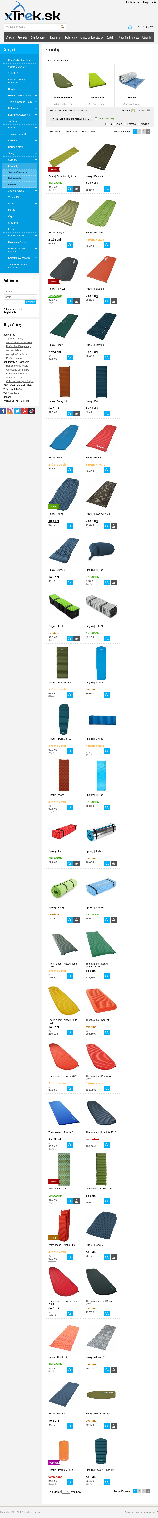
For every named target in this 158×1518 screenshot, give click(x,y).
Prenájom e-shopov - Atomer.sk (141, 1512)
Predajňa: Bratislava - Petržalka (134, 37)
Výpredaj (131, 124)
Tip (110, 124)
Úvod (48, 60)
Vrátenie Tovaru (14, 377)
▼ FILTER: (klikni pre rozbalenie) (71, 118)
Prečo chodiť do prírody (18, 346)
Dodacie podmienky (16, 373)
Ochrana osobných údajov (19, 381)
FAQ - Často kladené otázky (17, 385)
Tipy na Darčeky (14, 338)
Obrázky (125, 110)
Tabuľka (141, 110)
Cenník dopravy (38, 37)
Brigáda (7, 397)
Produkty (22, 37)
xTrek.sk (10, 37)
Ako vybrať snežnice (17, 354)
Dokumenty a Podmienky (16, 362)
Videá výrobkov (11, 393)
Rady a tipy (55, 37)
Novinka (145, 124)
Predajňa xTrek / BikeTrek (16, 401)
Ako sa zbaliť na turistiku (19, 342)
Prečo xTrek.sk (14, 358)
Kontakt (110, 37)
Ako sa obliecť (13, 350)
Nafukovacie (97, 97)
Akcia (119, 124)
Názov (68, 110)
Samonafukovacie (63, 97)
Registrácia (149, 2)
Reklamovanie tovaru (17, 366)
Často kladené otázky (91, 37)
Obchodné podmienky (17, 369)
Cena (81, 110)
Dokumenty (71, 37)
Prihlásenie (132, 2)
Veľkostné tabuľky (12, 389)
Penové (132, 97)
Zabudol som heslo (13, 309)
